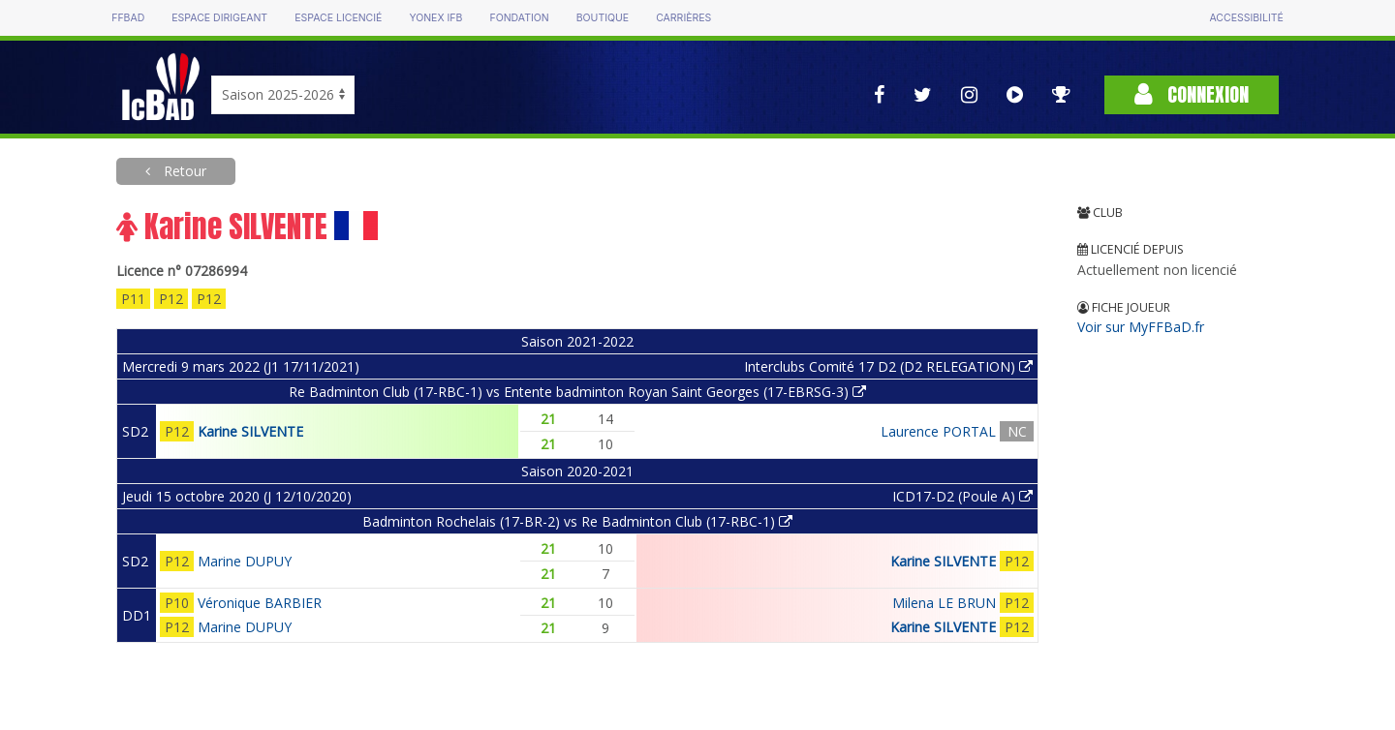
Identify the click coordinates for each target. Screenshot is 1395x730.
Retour (183, 171)
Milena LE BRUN (944, 602)
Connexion (1191, 94)
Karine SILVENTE (250, 431)
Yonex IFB (435, 18)
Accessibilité (1246, 18)
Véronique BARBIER (260, 602)
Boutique (602, 18)
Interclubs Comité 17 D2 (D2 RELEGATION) (888, 366)
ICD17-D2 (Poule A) (962, 496)
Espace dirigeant (219, 18)
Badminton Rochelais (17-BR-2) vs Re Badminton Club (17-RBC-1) (577, 521)
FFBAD (127, 18)
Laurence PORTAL (938, 431)
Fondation (518, 18)
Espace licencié (338, 18)
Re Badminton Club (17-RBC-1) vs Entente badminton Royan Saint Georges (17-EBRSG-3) (577, 391)
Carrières (683, 18)
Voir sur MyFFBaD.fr (1140, 327)
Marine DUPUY (245, 561)
